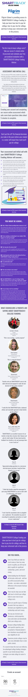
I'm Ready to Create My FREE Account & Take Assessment (14, 38)
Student (15, 682)
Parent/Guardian (5, 682)
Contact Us (16, 693)
